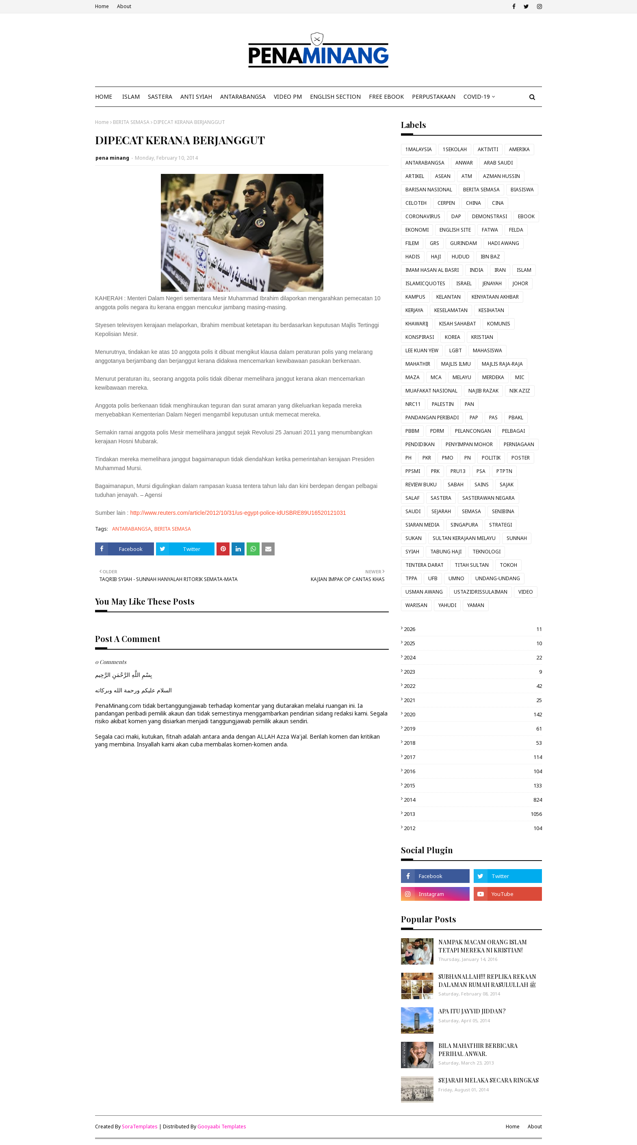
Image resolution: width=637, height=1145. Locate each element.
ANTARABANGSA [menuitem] (243, 96)
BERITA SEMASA (131, 122)
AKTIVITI (488, 149)
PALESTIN (443, 404)
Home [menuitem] (103, 96)
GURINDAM (463, 243)
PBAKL (516, 417)
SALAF (412, 497)
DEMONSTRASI (489, 216)
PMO (447, 457)
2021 (473, 700)
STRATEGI (500, 524)
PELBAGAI (513, 430)
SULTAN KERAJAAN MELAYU (464, 538)
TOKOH (508, 565)
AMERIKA (519, 149)
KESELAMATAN (451, 310)
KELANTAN (448, 296)
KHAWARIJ (416, 323)
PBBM (412, 430)
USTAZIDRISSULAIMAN (480, 591)
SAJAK (507, 484)
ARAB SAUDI (498, 162)
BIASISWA (522, 189)
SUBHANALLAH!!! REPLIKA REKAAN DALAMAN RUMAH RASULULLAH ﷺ (487, 981)
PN (467, 457)
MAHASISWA (487, 350)
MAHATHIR (417, 363)
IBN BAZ (490, 256)
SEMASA (471, 511)
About (124, 6)
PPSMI (412, 471)
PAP (474, 417)
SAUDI (412, 511)
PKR (426, 457)
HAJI (436, 256)
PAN (469, 404)
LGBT (455, 350)
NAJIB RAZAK (483, 390)
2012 (473, 828)
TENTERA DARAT (424, 565)
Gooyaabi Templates (221, 1126)
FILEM (412, 243)
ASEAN (443, 176)
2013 (473, 814)
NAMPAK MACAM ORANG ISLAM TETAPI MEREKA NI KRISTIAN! (482, 946)
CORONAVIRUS (422, 216)
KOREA (452, 337)
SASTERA (441, 497)
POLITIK (491, 457)
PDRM (437, 430)
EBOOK (526, 216)
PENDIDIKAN (420, 444)
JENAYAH (492, 283)
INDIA (476, 270)
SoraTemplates (140, 1126)
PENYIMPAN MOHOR (469, 444)
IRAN (500, 270)
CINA (498, 203)
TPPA (411, 578)
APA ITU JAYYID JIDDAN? (472, 1011)
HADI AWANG (503, 243)
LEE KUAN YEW (421, 350)
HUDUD (461, 256)
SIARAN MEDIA (422, 524)
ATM (467, 176)
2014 (473, 799)
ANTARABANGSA (131, 528)
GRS (434, 243)
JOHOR (520, 283)
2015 (473, 785)
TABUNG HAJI (446, 551)
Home (102, 6)
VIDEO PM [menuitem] (288, 96)
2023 (473, 671)
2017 (473, 757)
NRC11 (413, 404)
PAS (493, 417)
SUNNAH (517, 538)
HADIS (412, 256)
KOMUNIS (498, 323)
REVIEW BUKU (421, 484)
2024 (473, 657)
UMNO (456, 578)
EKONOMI (417, 229)
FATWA (490, 229)
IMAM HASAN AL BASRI (432, 270)
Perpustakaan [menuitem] (433, 96)
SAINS (481, 484)
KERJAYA (414, 310)
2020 (473, 714)
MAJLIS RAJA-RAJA (502, 363)
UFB (433, 578)
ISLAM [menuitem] (131, 96)
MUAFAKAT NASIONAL (431, 390)
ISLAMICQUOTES (425, 283)
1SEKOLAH (455, 149)
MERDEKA (493, 377)
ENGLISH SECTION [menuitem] (335, 96)
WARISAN (416, 605)
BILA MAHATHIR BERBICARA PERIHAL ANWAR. (478, 1050)
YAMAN (475, 605)
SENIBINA (503, 511)
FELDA (516, 229)
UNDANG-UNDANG (497, 578)
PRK (435, 471)
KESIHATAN (491, 310)
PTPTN (504, 471)
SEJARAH (441, 511)
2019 (473, 728)
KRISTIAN (482, 337)
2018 (473, 742)
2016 (473, 771)
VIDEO (525, 591)
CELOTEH (416, 203)
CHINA (473, 203)
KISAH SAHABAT (457, 323)
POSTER (520, 457)
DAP (456, 216)
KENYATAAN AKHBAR (495, 296)
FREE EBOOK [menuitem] (386, 96)
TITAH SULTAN (472, 565)
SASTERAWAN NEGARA (488, 497)
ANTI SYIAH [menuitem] (196, 96)
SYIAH (412, 551)
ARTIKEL (414, 176)
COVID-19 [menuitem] (477, 96)
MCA (436, 377)
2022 (473, 686)
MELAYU (462, 377)
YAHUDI (447, 605)
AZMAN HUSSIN (501, 176)
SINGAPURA (464, 524)
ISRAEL (464, 283)
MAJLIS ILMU (456, 363)
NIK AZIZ (519, 390)
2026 (473, 629)
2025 (473, 643)
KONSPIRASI (419, 337)
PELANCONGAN (473, 430)
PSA (481, 471)
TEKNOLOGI (486, 551)
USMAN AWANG (424, 591)
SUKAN (413, 538)
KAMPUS (415, 296)
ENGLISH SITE (455, 229)
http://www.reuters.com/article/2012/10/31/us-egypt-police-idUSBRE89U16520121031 (238, 513)
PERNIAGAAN (519, 444)
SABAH (456, 484)
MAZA (412, 377)
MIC (519, 377)
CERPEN (446, 203)
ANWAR (464, 162)
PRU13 (458, 471)
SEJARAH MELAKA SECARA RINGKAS (488, 1080)
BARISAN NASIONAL (428, 189)
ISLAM (524, 270)
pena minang (112, 157)
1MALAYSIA (418, 149)
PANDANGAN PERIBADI (432, 417)
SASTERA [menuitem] (160, 96)
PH (408, 457)
